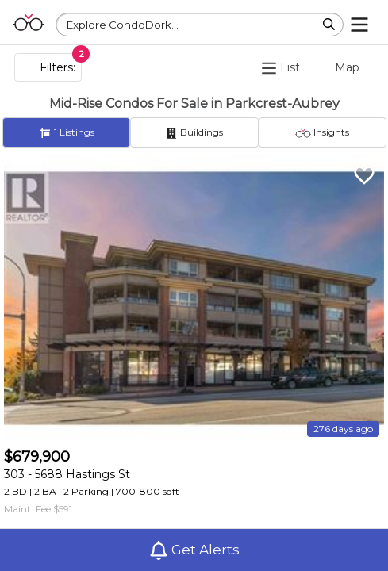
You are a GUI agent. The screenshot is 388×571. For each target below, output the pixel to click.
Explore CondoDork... (123, 24)
